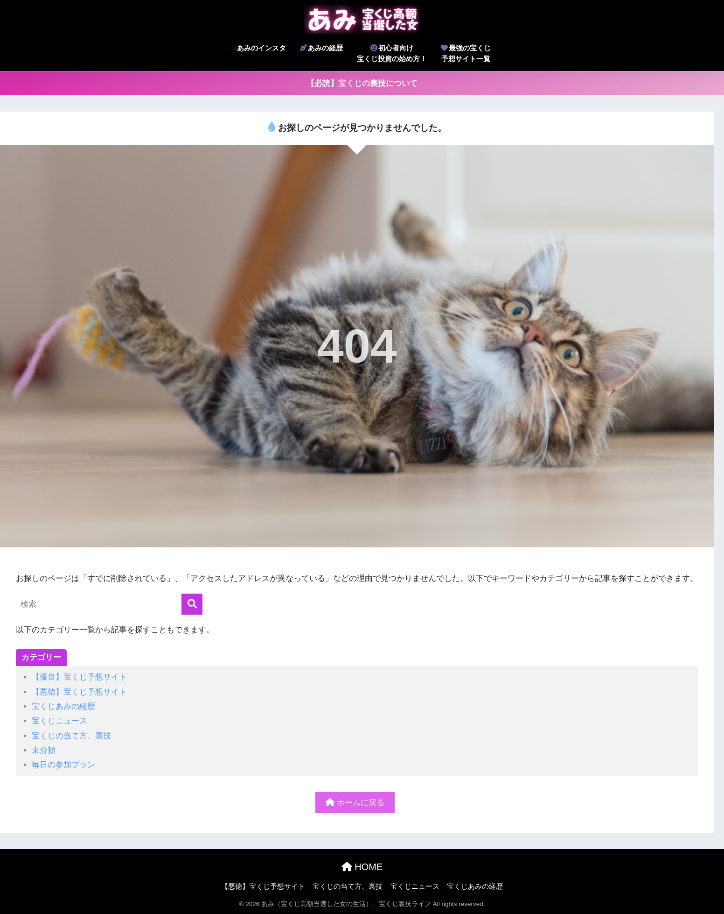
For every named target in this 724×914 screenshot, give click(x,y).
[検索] (191, 604)
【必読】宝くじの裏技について (362, 83)
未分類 (44, 750)
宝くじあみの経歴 (63, 706)
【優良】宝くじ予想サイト (79, 677)
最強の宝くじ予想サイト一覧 (466, 53)
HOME (362, 867)
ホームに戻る (355, 802)
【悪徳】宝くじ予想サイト (79, 691)
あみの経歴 (321, 48)
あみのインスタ (259, 48)
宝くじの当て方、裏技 (71, 735)
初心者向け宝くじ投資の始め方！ (392, 53)
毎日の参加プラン (63, 764)
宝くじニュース (59, 720)
